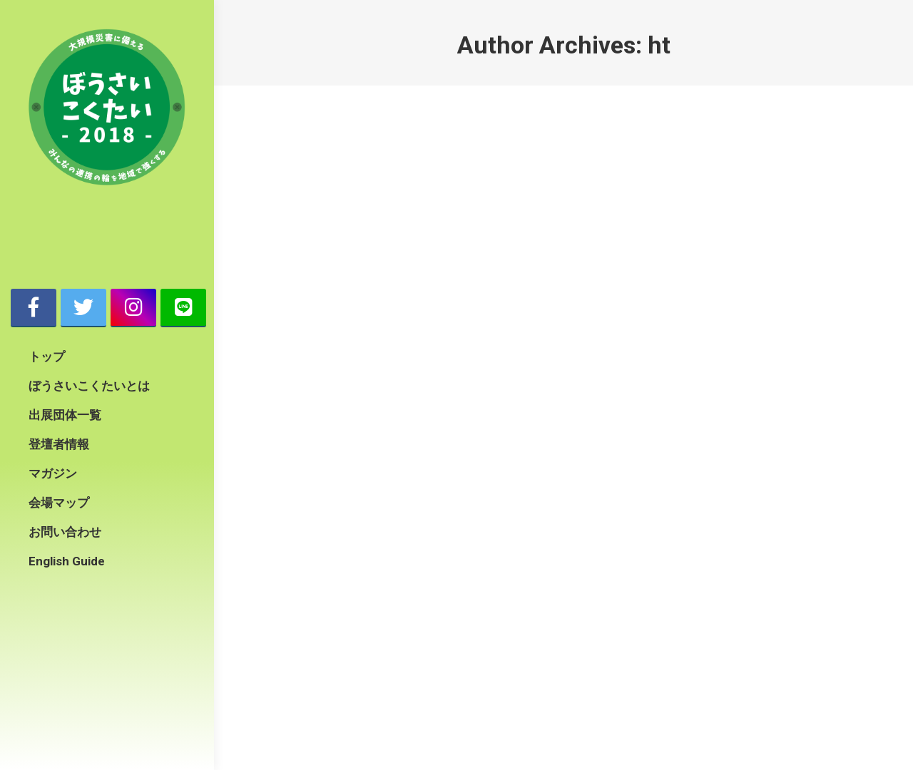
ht (659, 45)
